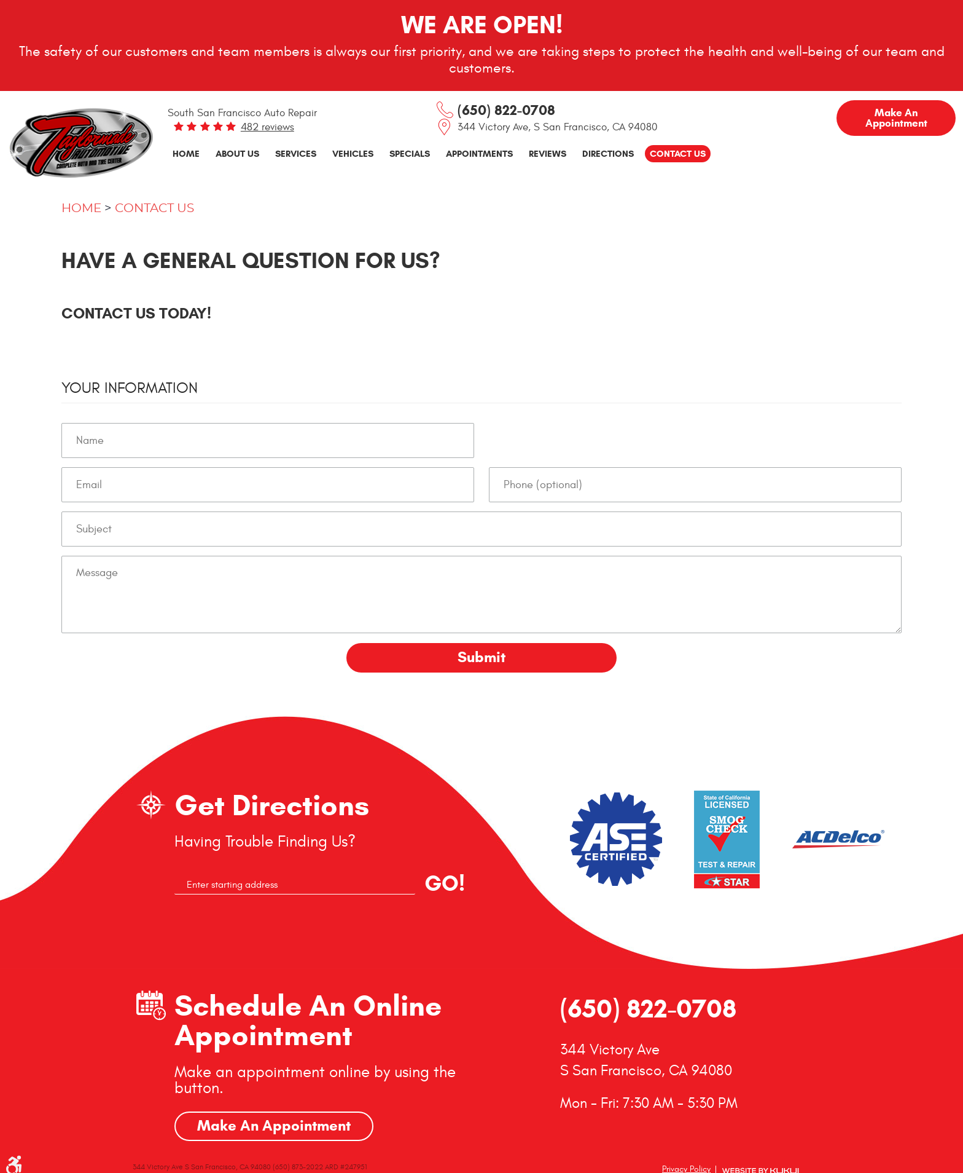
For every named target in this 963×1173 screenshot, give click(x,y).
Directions (608, 153)
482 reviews (267, 127)
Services (295, 153)
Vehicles (352, 153)
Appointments (479, 153)
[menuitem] (186, 153)
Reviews (547, 153)
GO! (444, 883)
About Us (237, 153)
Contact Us (678, 153)
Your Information (129, 388)
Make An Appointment (274, 1125)
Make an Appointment (896, 118)
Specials (409, 153)
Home (186, 153)
